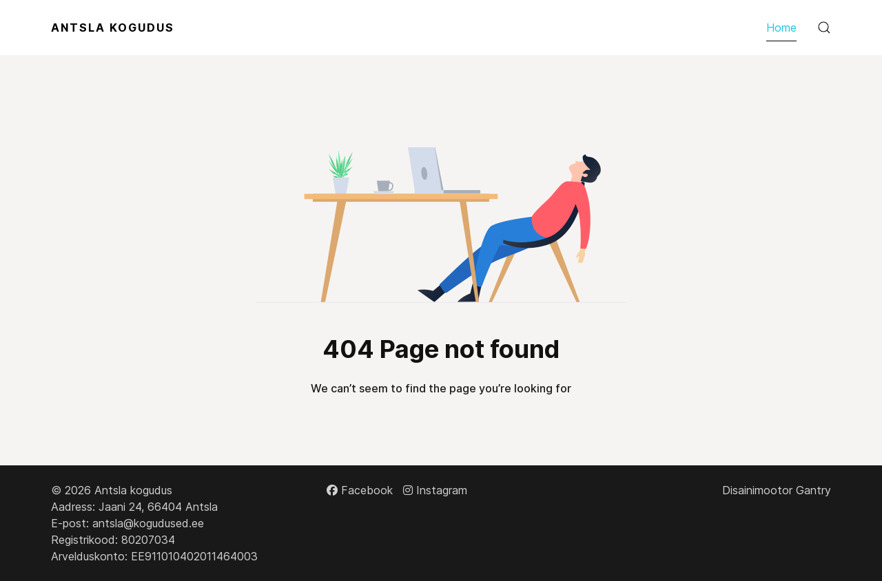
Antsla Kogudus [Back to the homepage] (112, 27)
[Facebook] (360, 490)
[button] (824, 27)
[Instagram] (435, 490)
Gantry (813, 490)
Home (781, 27)
